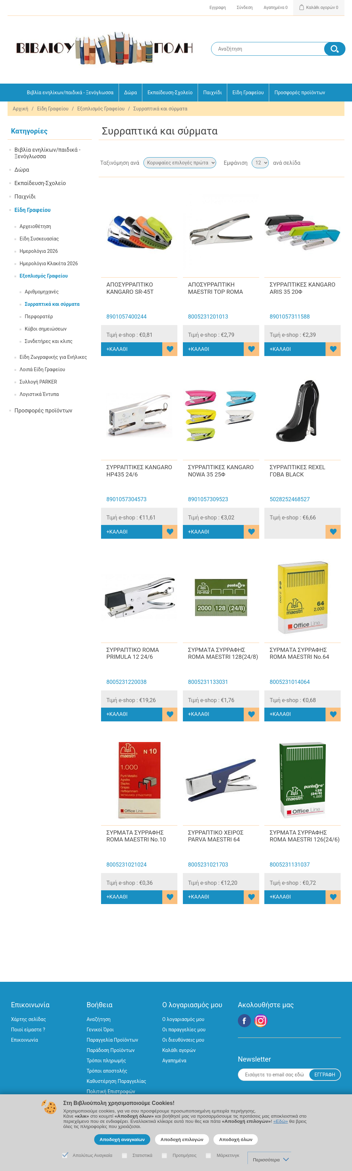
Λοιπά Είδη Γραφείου (42, 369)
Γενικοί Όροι (100, 1029)
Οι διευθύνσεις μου (183, 1040)
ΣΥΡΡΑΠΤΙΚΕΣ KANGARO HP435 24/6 (139, 470)
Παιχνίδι (212, 92)
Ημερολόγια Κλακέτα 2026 (49, 263)
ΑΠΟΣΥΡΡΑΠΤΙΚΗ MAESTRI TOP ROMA (215, 288)
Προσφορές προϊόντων (299, 92)
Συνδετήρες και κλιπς (49, 341)
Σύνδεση (245, 7)
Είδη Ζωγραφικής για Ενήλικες (53, 357)
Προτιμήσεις (185, 1155)
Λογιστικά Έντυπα (39, 394)
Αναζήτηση (99, 1019)
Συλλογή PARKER (38, 382)
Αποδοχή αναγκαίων (122, 1139)
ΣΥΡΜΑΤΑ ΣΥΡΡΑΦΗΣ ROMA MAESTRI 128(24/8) (223, 653)
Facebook (244, 1020)
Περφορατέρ (39, 316)
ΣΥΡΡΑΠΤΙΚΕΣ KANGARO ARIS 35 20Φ (302, 288)
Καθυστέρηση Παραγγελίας (116, 1081)
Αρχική (20, 108)
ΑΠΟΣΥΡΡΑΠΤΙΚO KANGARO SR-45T (129, 288)
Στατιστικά (143, 1155)
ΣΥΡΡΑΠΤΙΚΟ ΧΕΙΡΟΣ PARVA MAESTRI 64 (215, 836)
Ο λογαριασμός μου (183, 1019)
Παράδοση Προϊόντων (111, 1050)
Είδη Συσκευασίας (39, 238)
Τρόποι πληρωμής (106, 1060)
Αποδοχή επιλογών (182, 1139)
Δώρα (130, 92)
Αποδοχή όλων (235, 1139)
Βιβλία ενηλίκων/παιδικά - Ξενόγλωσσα (70, 92)
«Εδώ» (280, 1121)
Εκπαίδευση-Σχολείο (169, 92)
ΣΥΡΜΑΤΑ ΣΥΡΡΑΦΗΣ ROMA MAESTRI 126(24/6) (305, 836)
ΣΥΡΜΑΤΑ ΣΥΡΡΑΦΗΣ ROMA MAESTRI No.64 (299, 653)
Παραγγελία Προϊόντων (112, 1040)
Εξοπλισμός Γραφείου (100, 108)
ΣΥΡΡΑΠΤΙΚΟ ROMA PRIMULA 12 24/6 (132, 653)
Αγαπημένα (174, 1060)
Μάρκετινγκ (228, 1155)
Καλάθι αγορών (179, 1050)
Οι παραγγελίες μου (184, 1029)
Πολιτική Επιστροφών (111, 1091)
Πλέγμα (326, 162)
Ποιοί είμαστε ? (28, 1029)
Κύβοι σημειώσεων (46, 329)
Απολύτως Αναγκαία (92, 1155)
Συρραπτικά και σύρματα (52, 304)
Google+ (260, 1020)
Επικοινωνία (24, 1040)
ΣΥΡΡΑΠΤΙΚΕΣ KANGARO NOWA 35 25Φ (221, 470)
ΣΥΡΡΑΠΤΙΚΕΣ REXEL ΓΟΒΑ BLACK (297, 470)
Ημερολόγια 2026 (39, 251)
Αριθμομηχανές (42, 291)
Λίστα (338, 162)
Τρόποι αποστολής (107, 1071)
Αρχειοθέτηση (35, 226)
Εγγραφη (218, 7)
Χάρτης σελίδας (28, 1019)
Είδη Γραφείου (248, 92)
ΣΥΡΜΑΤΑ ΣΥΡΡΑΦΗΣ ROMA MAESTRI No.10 (136, 836)
